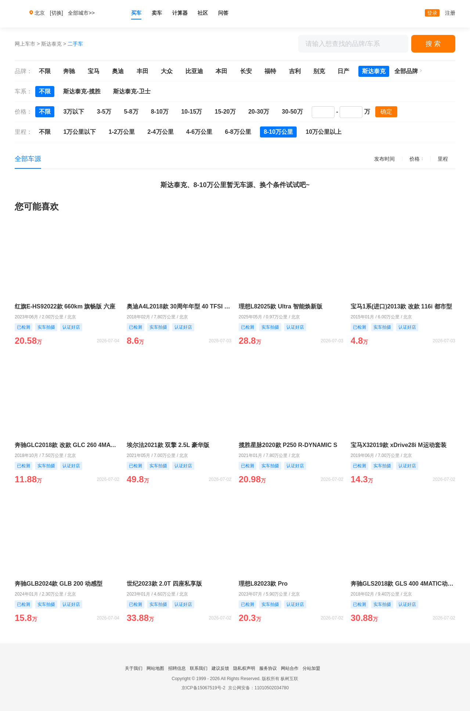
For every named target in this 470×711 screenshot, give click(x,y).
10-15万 (191, 111)
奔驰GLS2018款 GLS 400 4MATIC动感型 (403, 583)
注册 (450, 13)
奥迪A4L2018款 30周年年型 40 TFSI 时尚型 (179, 306)
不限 (45, 71)
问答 (223, 13)
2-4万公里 (160, 132)
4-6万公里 (199, 132)
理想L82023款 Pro (263, 583)
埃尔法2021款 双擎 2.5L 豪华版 (168, 445)
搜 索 (433, 43)
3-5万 (104, 111)
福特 (270, 71)
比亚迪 (194, 71)
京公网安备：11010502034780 (258, 687)
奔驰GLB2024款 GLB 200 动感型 (58, 583)
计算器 (180, 13)
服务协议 (268, 668)
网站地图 (155, 668)
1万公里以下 (79, 132)
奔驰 (69, 71)
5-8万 (131, 111)
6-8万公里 (238, 132)
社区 (203, 13)
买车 (136, 13)
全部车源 (28, 158)
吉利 (295, 71)
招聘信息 (177, 668)
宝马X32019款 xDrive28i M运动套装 (398, 445)
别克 (319, 71)
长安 (246, 71)
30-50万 (292, 111)
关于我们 (133, 668)
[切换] (56, 13)
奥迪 (118, 71)
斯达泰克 (51, 44)
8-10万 (160, 111)
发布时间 (384, 159)
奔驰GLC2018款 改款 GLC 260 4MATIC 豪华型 (67, 445)
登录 (432, 13)
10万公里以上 (324, 132)
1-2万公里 (122, 132)
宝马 (94, 71)
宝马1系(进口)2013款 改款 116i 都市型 (401, 306)
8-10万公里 (278, 132)
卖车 (157, 13)
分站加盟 (311, 668)
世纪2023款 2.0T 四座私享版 (164, 583)
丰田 (142, 71)
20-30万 (258, 111)
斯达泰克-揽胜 (81, 91)
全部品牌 (406, 71)
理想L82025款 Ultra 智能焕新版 (280, 306)
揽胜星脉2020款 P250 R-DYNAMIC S (288, 445)
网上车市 (25, 44)
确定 (386, 111)
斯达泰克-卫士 (131, 91)
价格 (416, 159)
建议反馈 (220, 668)
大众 (167, 71)
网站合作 (290, 668)
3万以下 (73, 111)
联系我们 (198, 668)
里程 (443, 159)
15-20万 (225, 111)
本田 (221, 71)
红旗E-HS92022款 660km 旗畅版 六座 (65, 306)
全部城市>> (81, 13)
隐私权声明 (244, 668)
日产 (343, 71)
